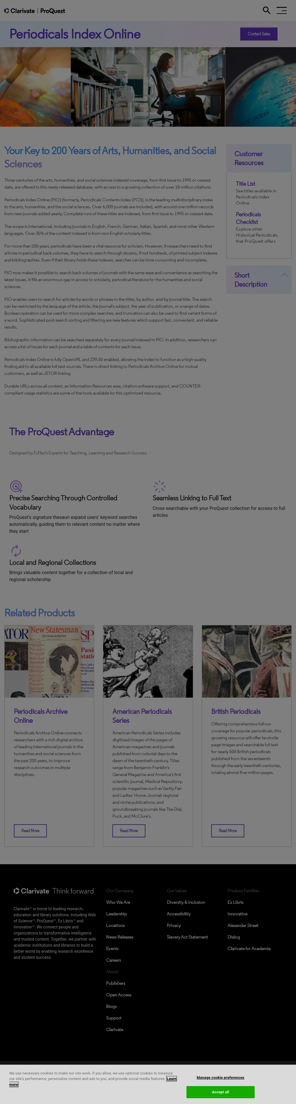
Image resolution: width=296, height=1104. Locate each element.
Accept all (220, 1093)
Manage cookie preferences (220, 1078)
